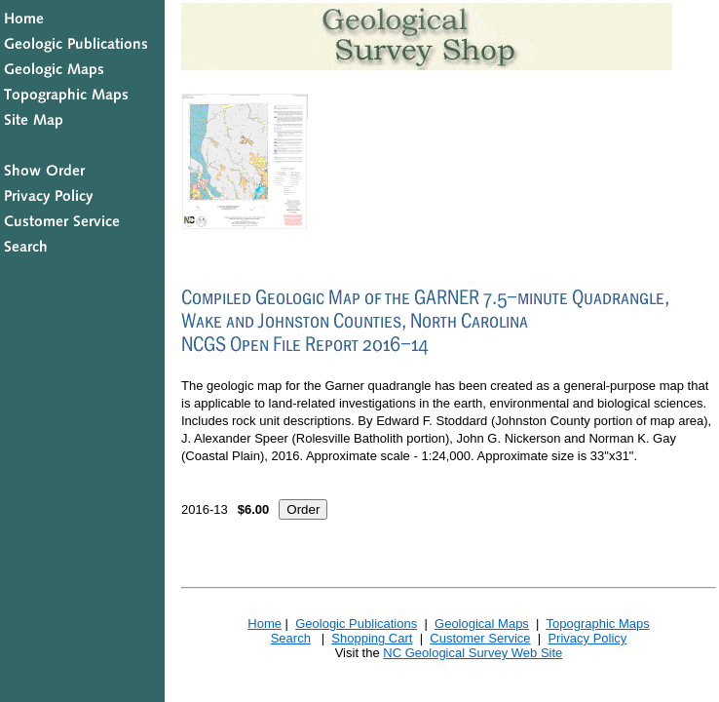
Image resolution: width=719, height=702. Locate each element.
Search (291, 638)
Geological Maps (482, 623)
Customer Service (480, 638)
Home (264, 623)
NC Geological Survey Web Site (472, 652)
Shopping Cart (371, 638)
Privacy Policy (587, 638)
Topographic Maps (597, 623)
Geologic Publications (356, 623)
